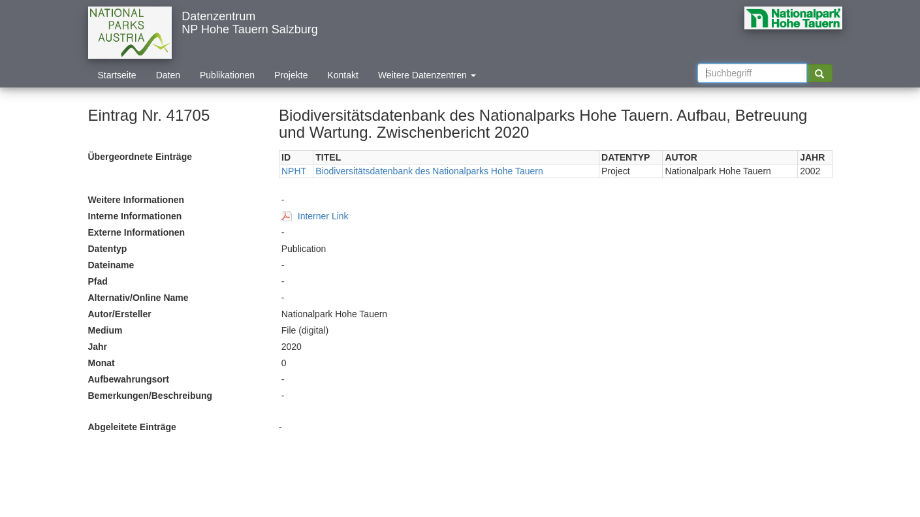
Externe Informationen (136, 232)
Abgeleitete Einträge (132, 427)
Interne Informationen (135, 216)
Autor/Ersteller (119, 314)
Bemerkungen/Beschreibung (150, 395)
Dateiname (111, 265)
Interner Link (323, 216)
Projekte (291, 75)
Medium (105, 330)
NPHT (293, 171)
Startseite (117, 75)
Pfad (98, 281)
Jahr (98, 346)
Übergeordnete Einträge (140, 156)
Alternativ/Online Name (138, 297)
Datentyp (107, 248)
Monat (101, 363)
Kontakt (342, 75)
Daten (168, 75)
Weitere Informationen (136, 200)
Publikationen (227, 75)
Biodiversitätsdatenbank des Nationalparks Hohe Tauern (429, 171)
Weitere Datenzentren (427, 75)
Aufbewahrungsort (128, 379)
